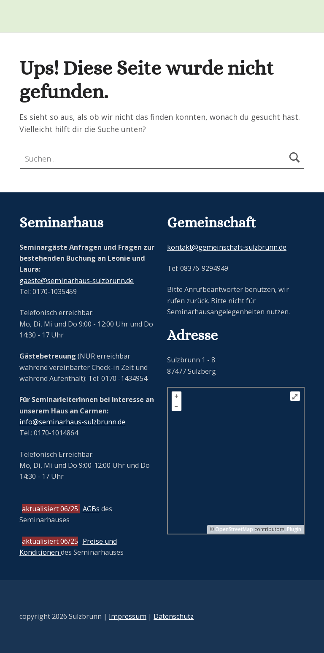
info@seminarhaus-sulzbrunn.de (72, 421)
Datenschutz (174, 616)
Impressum (127, 616)
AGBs (91, 508)
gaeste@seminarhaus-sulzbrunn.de (76, 280)
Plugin (293, 529)
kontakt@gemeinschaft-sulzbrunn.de (226, 247)
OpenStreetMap (234, 529)
